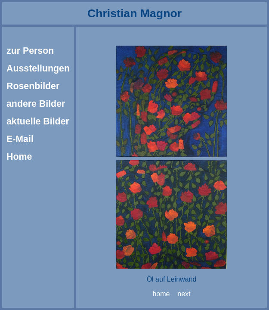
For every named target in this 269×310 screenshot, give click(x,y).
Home (19, 157)
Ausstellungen (38, 68)
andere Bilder (35, 104)
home (161, 294)
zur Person (30, 51)
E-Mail (20, 139)
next (183, 294)
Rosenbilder (32, 86)
